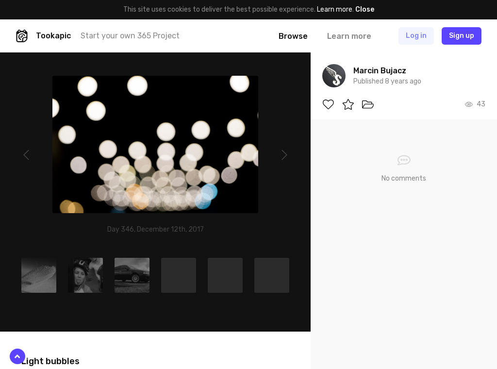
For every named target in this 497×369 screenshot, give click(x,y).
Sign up (461, 36)
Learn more (334, 9)
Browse (293, 36)
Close (364, 9)
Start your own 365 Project (130, 35)
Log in (416, 36)
